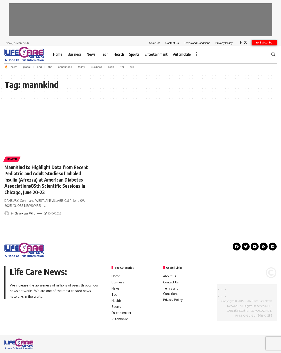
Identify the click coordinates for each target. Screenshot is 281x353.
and (39, 66)
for (122, 66)
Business (96, 66)
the (50, 66)
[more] (196, 54)
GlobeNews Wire (24, 213)
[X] (245, 42)
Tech (111, 66)
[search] (273, 54)
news (14, 66)
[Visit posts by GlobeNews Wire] (6, 213)
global (27, 66)
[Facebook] (241, 42)
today (81, 66)
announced (65, 66)
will (132, 66)
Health (12, 159)
